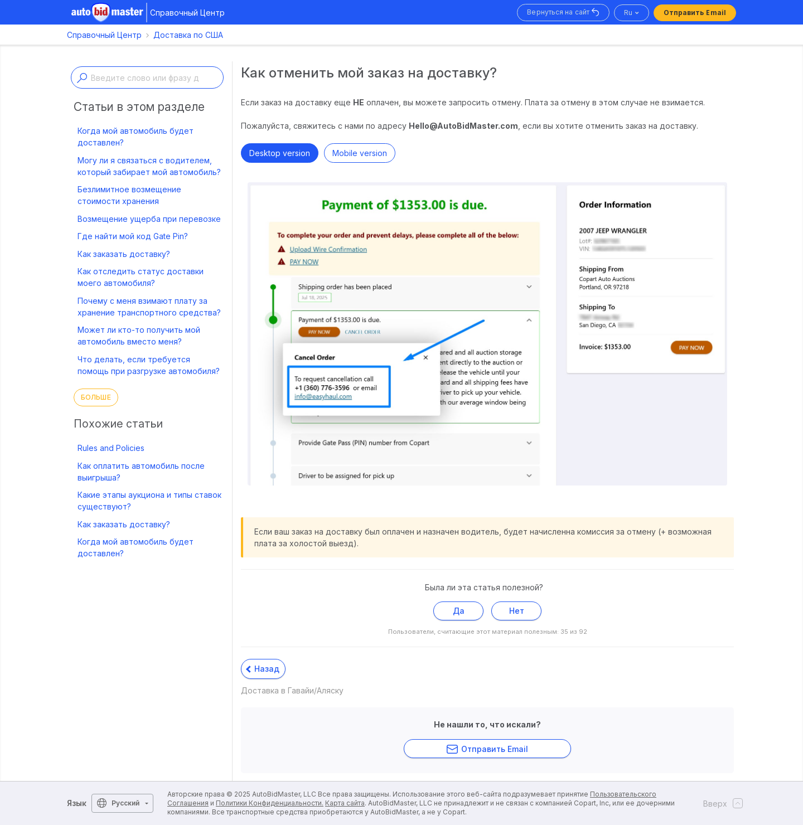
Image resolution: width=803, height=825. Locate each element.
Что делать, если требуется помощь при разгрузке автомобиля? (149, 365)
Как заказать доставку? (124, 254)
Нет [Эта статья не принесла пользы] (516, 610)
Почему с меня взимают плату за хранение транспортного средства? (149, 306)
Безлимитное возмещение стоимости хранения (129, 195)
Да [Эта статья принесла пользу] (459, 610)
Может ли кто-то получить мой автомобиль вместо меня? (139, 335)
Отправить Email (695, 12)
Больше (96, 397)
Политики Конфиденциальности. (269, 803)
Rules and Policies (111, 448)
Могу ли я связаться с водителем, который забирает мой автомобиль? (149, 166)
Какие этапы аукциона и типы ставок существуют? (149, 500)
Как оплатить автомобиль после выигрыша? (141, 471)
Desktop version (279, 153)
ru (628, 12)
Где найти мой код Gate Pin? (133, 236)
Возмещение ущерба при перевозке (149, 219)
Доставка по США (188, 35)
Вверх (719, 803)
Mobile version (359, 153)
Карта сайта (345, 803)
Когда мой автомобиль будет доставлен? (136, 136)
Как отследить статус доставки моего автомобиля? (141, 277)
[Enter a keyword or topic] (147, 77)
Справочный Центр (104, 35)
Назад (262, 668)
